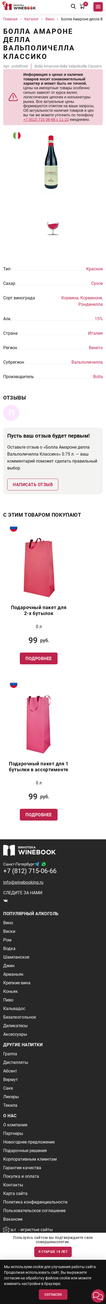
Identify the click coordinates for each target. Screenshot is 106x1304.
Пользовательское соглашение (34, 1210)
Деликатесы (15, 1025)
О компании (15, 1124)
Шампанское (16, 957)
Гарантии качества (22, 1167)
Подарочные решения (25, 1150)
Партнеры (13, 1133)
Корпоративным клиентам (30, 1159)
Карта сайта (15, 1193)
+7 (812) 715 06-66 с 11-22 (46, 119)
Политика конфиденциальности (35, 1202)
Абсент (10, 1071)
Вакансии (12, 1219)
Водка (9, 948)
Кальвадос (14, 1008)
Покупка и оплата (21, 1176)
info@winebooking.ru (23, 882)
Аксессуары (15, 1034)
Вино (8, 922)
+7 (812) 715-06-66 (29, 871)
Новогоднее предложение (29, 1142)
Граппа (10, 1053)
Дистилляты (15, 1062)
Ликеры (11, 1096)
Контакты (13, 1184)
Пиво (8, 1000)
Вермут (10, 1079)
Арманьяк (13, 974)
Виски (9, 931)
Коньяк (10, 991)
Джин (8, 965)
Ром (7, 939)
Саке (8, 1088)
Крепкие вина (17, 982)
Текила (10, 1105)
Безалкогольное (19, 1017)
